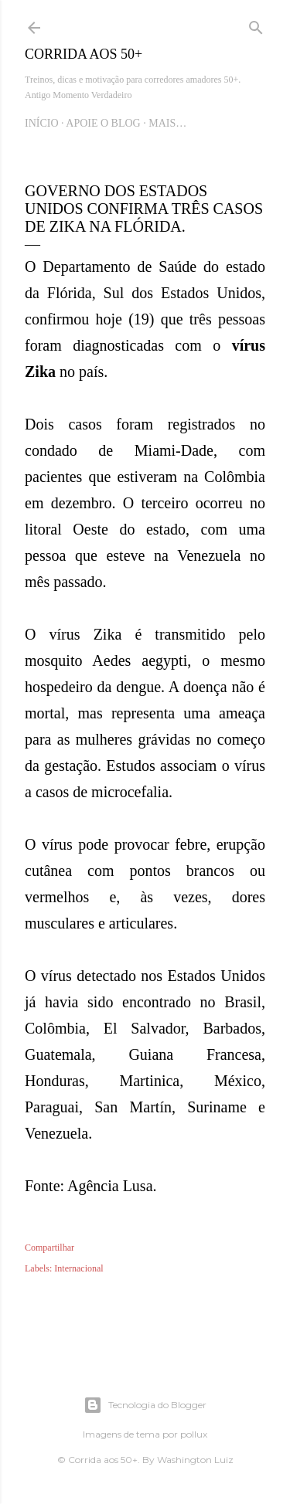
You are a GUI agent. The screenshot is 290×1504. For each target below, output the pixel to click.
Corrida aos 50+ (83, 54)
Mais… (167, 123)
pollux (193, 1434)
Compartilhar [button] (49, 1247)
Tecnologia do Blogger (145, 1405)
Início (42, 123)
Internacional (78, 1268)
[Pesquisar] (256, 24)
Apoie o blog (103, 123)
